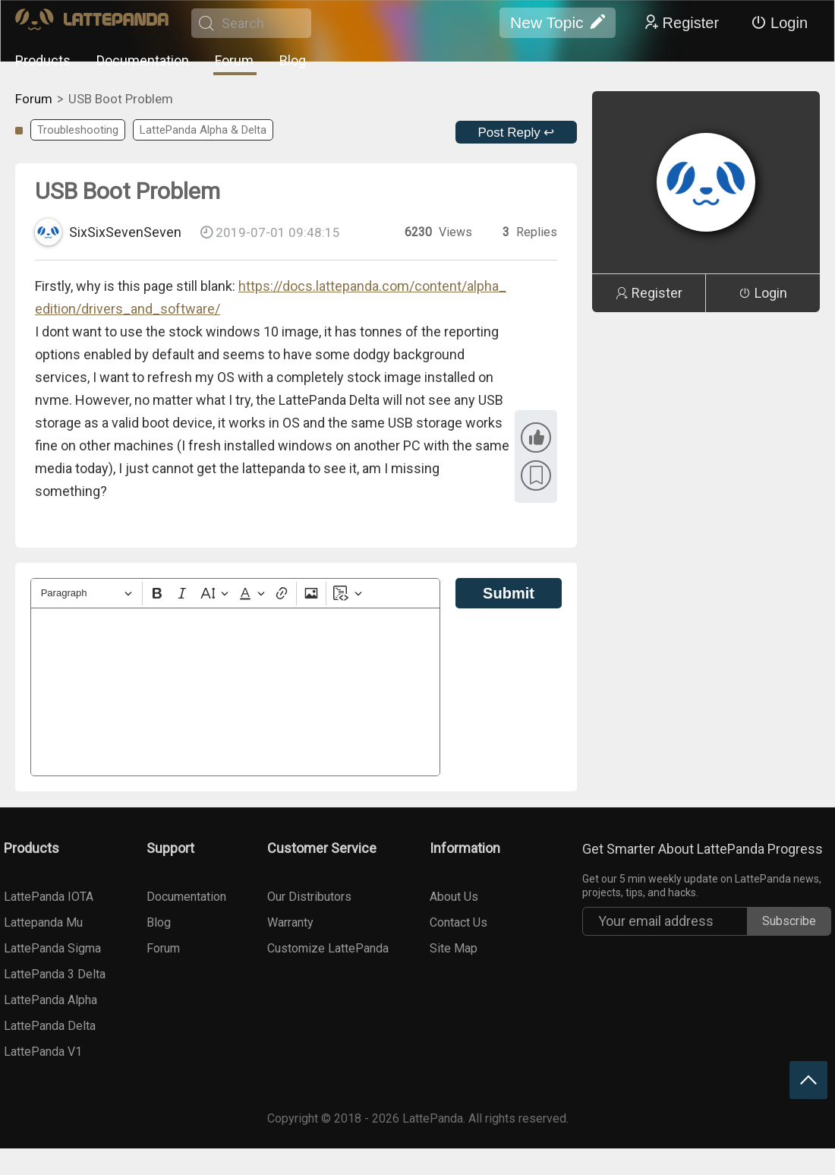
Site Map (453, 948)
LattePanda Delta (50, 1026)
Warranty (290, 922)
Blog (292, 60)
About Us (454, 896)
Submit (508, 593)
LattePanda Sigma (52, 948)
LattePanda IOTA (48, 896)
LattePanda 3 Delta (55, 974)
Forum (234, 60)
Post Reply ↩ (516, 132)
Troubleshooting (77, 130)
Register (681, 22)
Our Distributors (309, 896)
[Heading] (86, 593)
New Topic (557, 23)
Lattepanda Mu (43, 922)
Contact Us (458, 922)
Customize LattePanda (328, 948)
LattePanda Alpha (50, 1000)
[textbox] (235, 691)
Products (43, 60)
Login (779, 22)
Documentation (142, 60)
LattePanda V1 (43, 1051)
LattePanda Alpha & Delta (203, 130)
